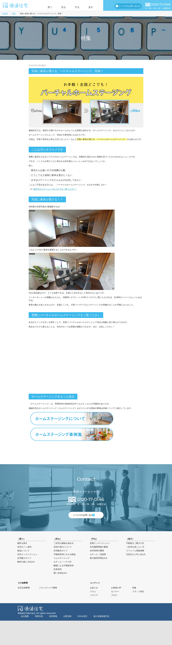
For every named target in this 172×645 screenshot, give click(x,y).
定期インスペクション (100, 548)
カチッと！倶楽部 (98, 559)
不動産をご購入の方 (135, 548)
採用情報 (53, 621)
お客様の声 (116, 592)
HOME (5, 13)
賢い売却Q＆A (60, 577)
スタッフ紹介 (138, 596)
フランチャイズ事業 (48, 592)
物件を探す (22, 548)
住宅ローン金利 (24, 551)
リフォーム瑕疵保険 (135, 555)
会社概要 (25, 621)
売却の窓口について (63, 551)
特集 (13, 13)
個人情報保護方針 (101, 621)
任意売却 (58, 574)
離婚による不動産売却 (64, 570)
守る (78, 7)
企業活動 (67, 621)
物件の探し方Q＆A (26, 566)
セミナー (115, 596)
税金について (23, 555)
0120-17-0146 (161, 4)
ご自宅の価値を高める (64, 548)
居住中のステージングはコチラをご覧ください (54, 189)
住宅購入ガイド (24, 562)
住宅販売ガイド (61, 555)
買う (45, 7)
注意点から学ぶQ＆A (135, 559)
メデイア (94, 600)
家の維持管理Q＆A (98, 562)
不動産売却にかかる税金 (65, 559)
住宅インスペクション (27, 559)
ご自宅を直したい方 (135, 551)
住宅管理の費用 (97, 555)
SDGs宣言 (82, 621)
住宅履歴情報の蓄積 (99, 551)
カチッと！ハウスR (62, 566)
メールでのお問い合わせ (130, 6)
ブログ (114, 600)
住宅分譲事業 (24, 592)
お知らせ (94, 592)
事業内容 (39, 621)
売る (62, 7)
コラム (93, 596)
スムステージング (62, 562)
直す (95, 7)
